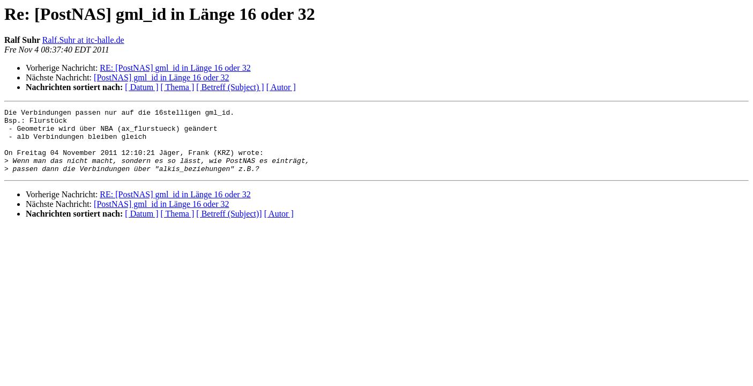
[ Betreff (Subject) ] (230, 87)
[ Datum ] (141, 87)
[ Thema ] (178, 87)
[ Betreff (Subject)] (229, 226)
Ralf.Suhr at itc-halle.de (83, 39)
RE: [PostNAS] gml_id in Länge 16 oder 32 (175, 67)
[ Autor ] (281, 87)
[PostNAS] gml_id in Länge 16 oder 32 (161, 77)
